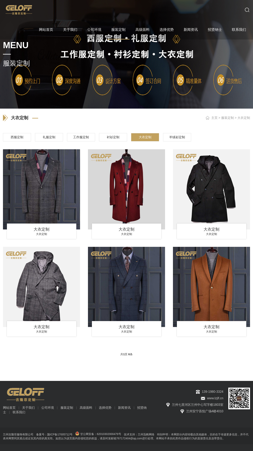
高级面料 (142, 30)
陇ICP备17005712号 (60, 434)
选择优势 (167, 30)
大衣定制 (243, 117)
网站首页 (46, 30)
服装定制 (118, 30)
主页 (214, 117)
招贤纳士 (215, 30)
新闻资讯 (191, 30)
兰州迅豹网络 (146, 434)
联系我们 (239, 30)
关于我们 (70, 30)
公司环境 (94, 30)
